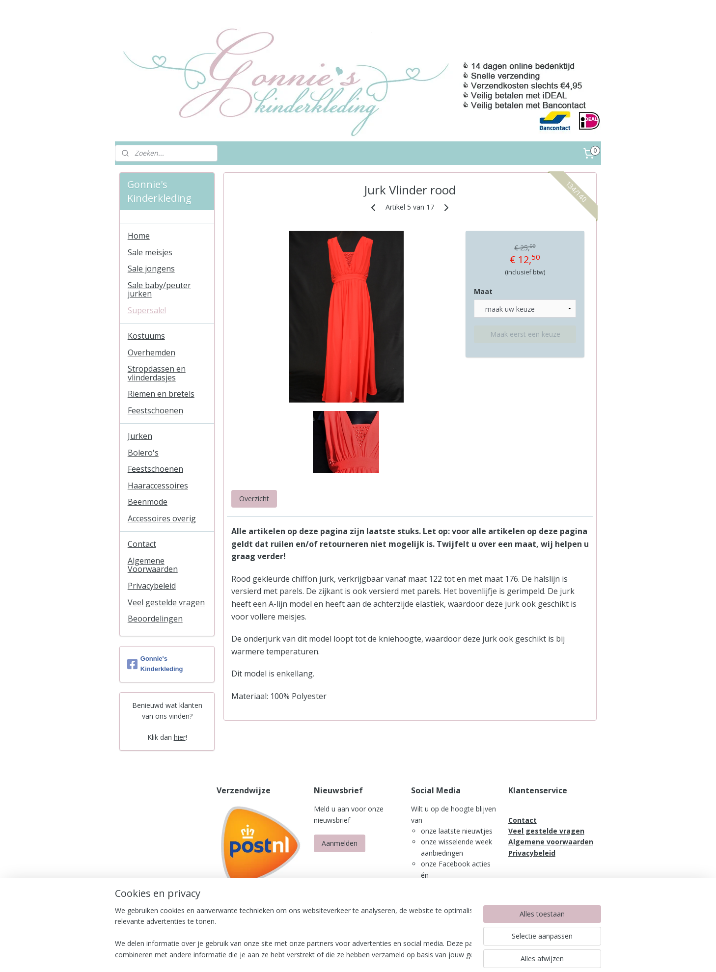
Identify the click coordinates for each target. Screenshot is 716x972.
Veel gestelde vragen (166, 602)
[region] (293, 933)
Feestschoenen (155, 410)
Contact (142, 544)
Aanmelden (340, 843)
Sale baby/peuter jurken (159, 289)
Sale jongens (151, 268)
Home (139, 235)
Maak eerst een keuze (525, 334)
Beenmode (147, 501)
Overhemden (151, 352)
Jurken (140, 436)
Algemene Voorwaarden (153, 565)
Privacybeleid (152, 585)
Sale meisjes (150, 252)
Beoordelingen (155, 618)
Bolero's (143, 452)
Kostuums (146, 335)
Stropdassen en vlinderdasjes (157, 373)
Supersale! (147, 310)
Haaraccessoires (158, 485)
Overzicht (254, 498)
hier (180, 737)
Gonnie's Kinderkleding (155, 664)
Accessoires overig (162, 518)
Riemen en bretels (161, 393)
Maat (483, 291)
